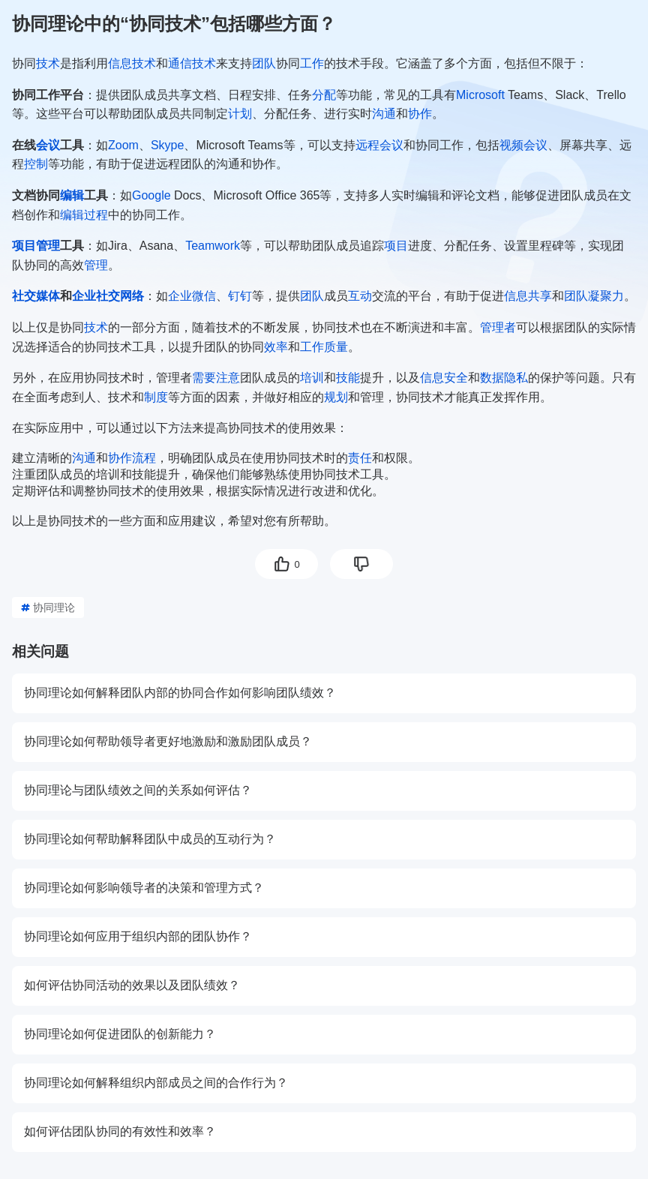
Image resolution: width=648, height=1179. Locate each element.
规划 (336, 397)
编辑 (72, 195)
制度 (156, 397)
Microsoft (480, 94)
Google (151, 195)
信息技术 (132, 63)
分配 (324, 94)
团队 (264, 63)
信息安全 (444, 377)
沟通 (384, 113)
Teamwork (212, 245)
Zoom (123, 145)
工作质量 (324, 346)
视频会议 (524, 145)
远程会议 (380, 145)
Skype (167, 145)
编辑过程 (84, 214)
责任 (360, 458)
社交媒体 (36, 296)
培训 (312, 377)
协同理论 (48, 608)
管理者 (498, 327)
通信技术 (192, 63)
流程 (144, 458)
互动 (360, 296)
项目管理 (36, 245)
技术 (48, 63)
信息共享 (528, 296)
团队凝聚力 (594, 296)
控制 (36, 164)
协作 (420, 113)
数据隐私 (504, 377)
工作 (312, 63)
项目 (396, 245)
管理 (96, 265)
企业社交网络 (108, 296)
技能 (348, 377)
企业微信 (192, 296)
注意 (228, 377)
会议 (48, 145)
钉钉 (240, 296)
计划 (240, 113)
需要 (204, 377)
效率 (276, 346)
